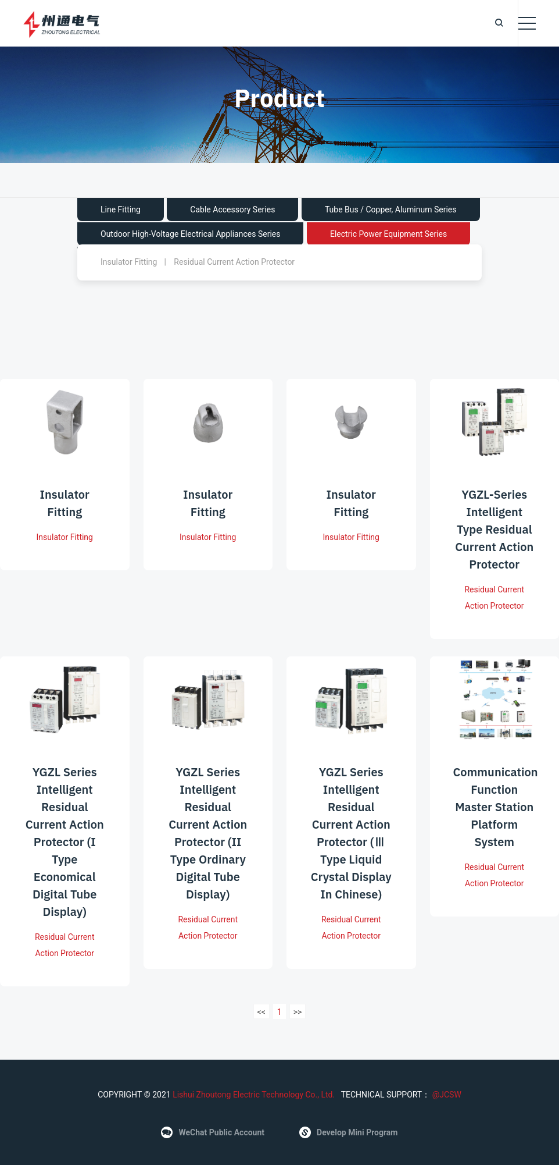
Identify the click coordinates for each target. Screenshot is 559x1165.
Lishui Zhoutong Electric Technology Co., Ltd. (254, 1094)
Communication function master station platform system (495, 819)
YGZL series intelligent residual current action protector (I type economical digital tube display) (65, 854)
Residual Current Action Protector (234, 262)
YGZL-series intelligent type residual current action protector (494, 542)
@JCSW (445, 1094)
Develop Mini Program (348, 1132)
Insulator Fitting (129, 262)
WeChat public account (212, 1132)
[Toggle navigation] (527, 23)
